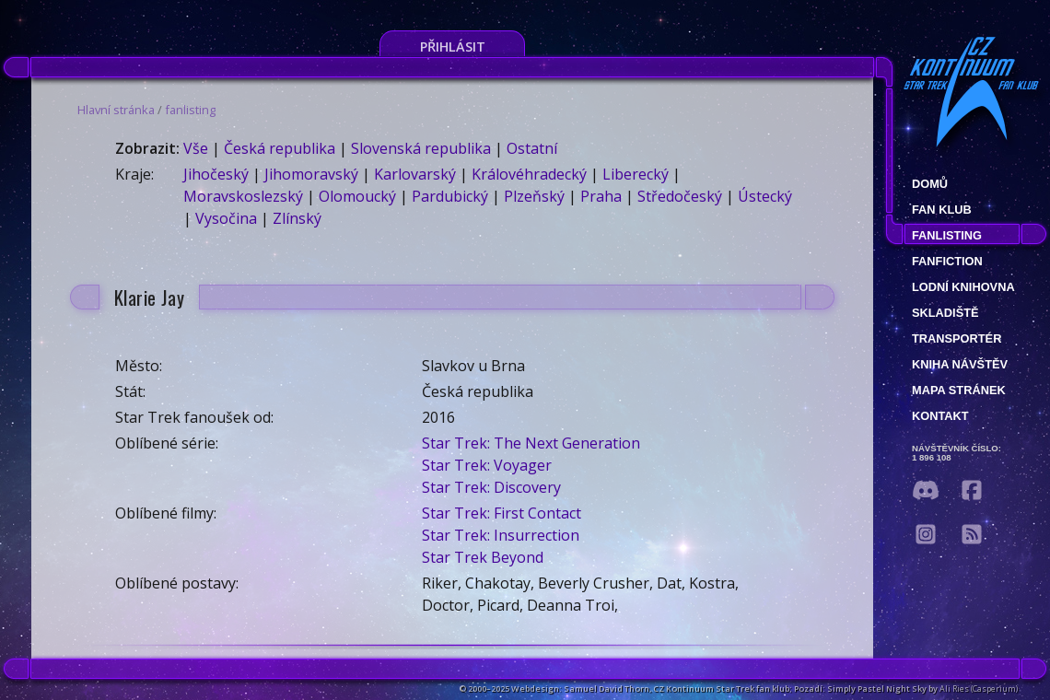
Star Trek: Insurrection (500, 535)
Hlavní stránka (116, 109)
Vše (195, 148)
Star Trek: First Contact (501, 513)
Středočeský (679, 196)
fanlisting (190, 109)
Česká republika (279, 148)
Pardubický (450, 196)
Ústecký (765, 196)
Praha (601, 196)
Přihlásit (452, 46)
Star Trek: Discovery (491, 487)
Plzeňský (534, 196)
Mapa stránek (959, 390)
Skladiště (945, 313)
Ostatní (532, 148)
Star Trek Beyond (482, 557)
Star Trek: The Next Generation (531, 443)
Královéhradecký (529, 174)
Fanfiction (947, 261)
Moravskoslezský (243, 196)
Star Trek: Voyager (487, 465)
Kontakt (940, 416)
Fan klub (942, 209)
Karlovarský (415, 174)
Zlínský (297, 218)
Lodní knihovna (963, 287)
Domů (930, 184)
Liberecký (635, 174)
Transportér (956, 338)
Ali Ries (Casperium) (978, 688)
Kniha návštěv (960, 364)
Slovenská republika (421, 148)
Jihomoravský (311, 174)
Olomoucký (357, 196)
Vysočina (226, 218)
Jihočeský (216, 174)
